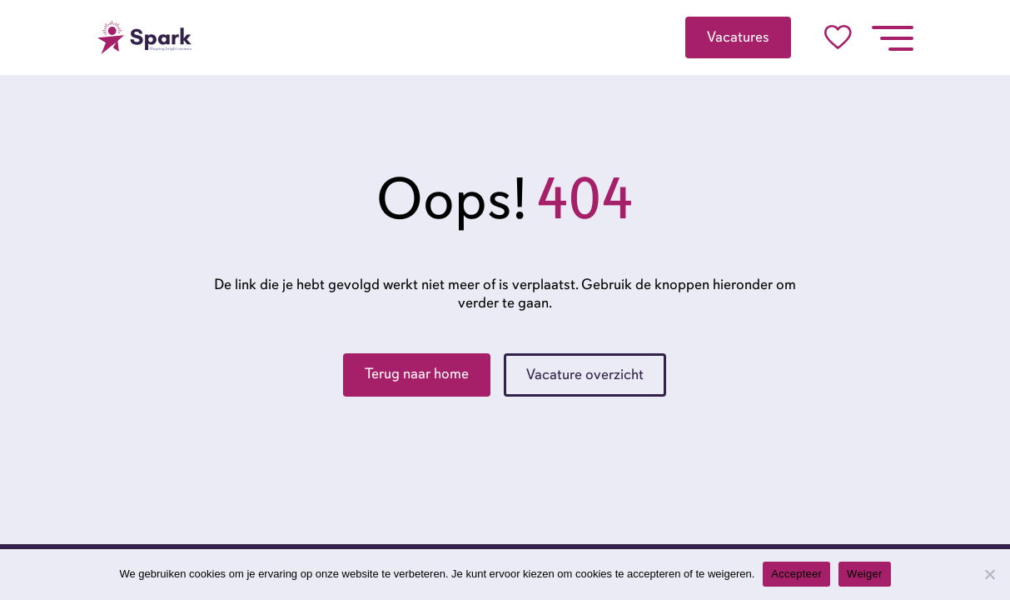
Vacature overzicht (585, 374)
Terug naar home (417, 373)
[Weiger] (989, 574)
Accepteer (796, 574)
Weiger (864, 574)
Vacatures (738, 37)
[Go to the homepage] (144, 37)
